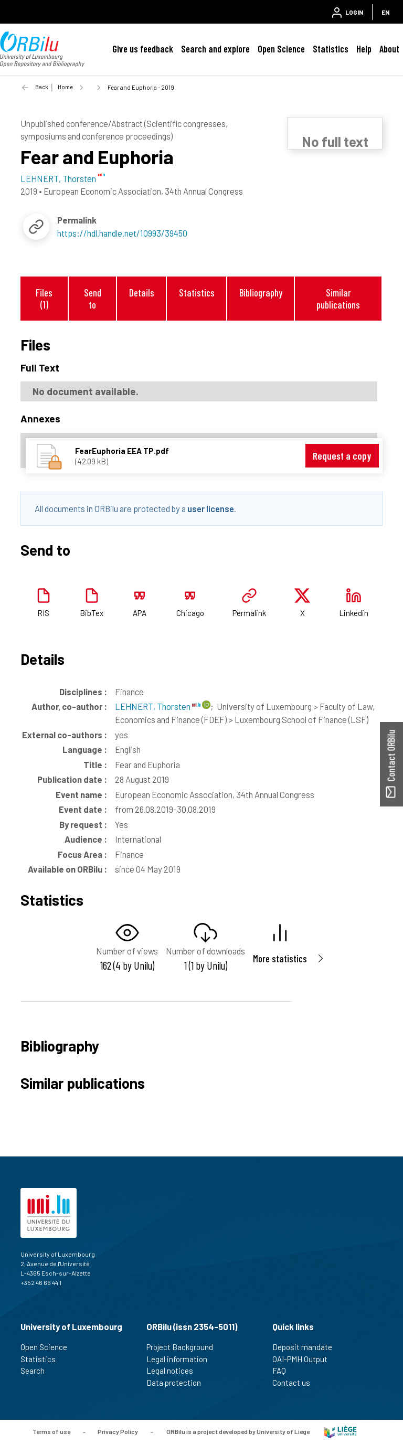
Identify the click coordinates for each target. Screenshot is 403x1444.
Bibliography (260, 292)
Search (37, 1370)
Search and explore (215, 49)
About (389, 49)
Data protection (178, 1382)
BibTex (91, 613)
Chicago (190, 613)
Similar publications (338, 298)
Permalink (249, 613)
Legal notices (174, 1370)
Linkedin (353, 613)
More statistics (280, 958)
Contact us (295, 1382)
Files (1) (44, 298)
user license (210, 508)
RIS (43, 613)
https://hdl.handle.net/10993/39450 (122, 233)
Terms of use (51, 1431)
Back (41, 86)
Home (65, 86)
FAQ (283, 1370)
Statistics (330, 49)
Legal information (181, 1359)
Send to (92, 298)
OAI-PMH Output (304, 1359)
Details (141, 292)
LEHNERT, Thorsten (157, 706)
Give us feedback (142, 49)
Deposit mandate (306, 1347)
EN (385, 12)
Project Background (184, 1347)
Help (364, 49)
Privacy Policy (118, 1431)
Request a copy (342, 456)
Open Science (281, 49)
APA (139, 613)
